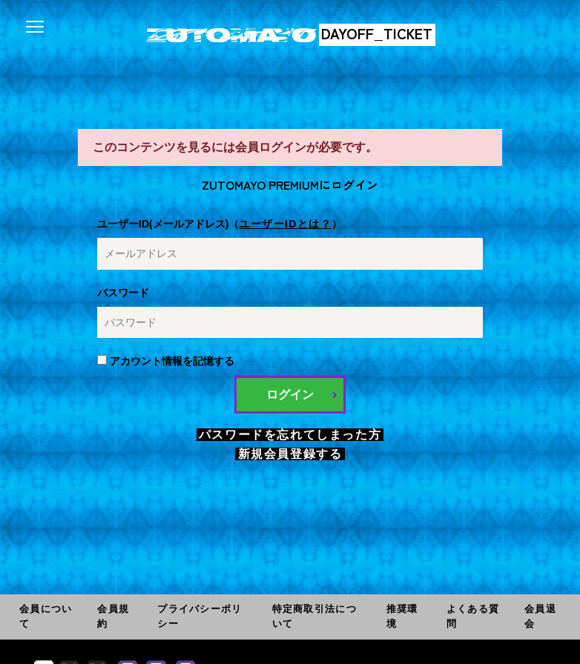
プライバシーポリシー (199, 616)
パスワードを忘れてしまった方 (290, 434)
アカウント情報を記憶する (165, 361)
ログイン (290, 394)
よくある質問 (472, 616)
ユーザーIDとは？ (285, 224)
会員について (45, 616)
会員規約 (113, 616)
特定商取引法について (314, 616)
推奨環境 (402, 616)
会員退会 (540, 616)
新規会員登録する (290, 454)
